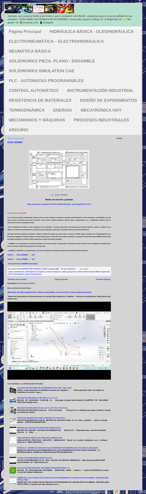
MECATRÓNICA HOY (101, 110)
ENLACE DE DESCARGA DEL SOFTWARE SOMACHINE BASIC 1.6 (43, 468)
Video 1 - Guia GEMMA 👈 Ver (21, 255)
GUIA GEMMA (15, 142)
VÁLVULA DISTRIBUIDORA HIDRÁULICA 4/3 (34, 458)
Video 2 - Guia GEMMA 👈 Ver (21, 259)
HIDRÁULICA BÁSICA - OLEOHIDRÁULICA (92, 31)
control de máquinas (53, 272)
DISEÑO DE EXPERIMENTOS (108, 100)
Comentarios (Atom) (27, 283)
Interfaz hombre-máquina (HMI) (88, 272)
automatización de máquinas (35, 272)
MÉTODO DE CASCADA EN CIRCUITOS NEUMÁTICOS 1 (39, 428)
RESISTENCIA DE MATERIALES (40, 100)
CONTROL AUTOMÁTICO (33, 90)
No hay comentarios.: (69, 269)
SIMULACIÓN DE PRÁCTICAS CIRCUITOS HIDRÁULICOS (39, 438)
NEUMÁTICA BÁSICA (30, 51)
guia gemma (71, 272)
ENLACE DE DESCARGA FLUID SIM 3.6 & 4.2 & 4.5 (37, 398)
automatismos (19, 272)
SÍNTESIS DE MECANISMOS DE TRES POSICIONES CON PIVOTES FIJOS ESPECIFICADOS (49, 292)
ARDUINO (18, 129)
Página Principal (25, 31)
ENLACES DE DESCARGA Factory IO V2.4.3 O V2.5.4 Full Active (42, 408)
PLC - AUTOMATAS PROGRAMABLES (46, 80)
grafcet (64, 272)
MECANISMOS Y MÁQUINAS (37, 120)
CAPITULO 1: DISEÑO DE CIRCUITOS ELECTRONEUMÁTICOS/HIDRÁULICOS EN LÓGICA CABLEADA (57, 448)
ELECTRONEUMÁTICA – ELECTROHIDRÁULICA (56, 41)
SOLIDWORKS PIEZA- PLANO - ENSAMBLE (52, 61)
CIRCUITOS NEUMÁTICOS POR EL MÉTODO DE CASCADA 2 (41, 418)
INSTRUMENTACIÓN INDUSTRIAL (100, 90)
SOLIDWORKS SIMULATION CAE (41, 70)
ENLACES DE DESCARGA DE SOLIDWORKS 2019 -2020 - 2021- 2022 (44, 388)
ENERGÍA (62, 110)
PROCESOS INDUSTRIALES (101, 120)
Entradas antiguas (103, 279)
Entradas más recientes (17, 279)
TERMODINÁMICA (27, 110)
